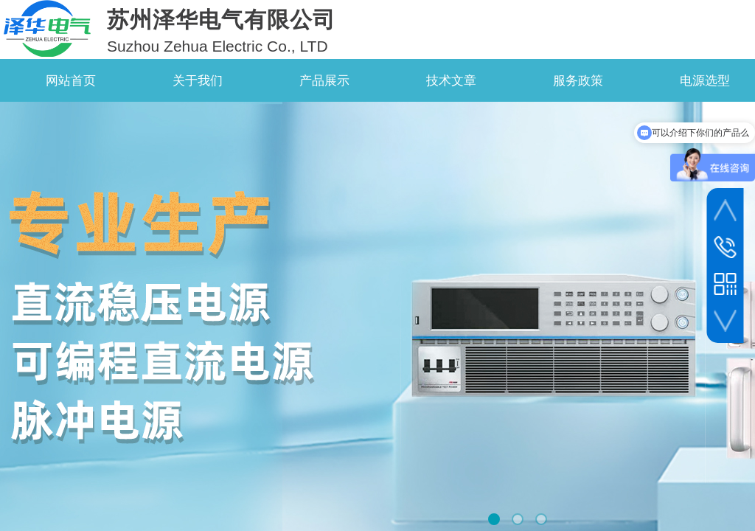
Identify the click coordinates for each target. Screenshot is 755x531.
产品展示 (324, 81)
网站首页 (71, 81)
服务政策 (578, 81)
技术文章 (451, 81)
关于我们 (198, 81)
